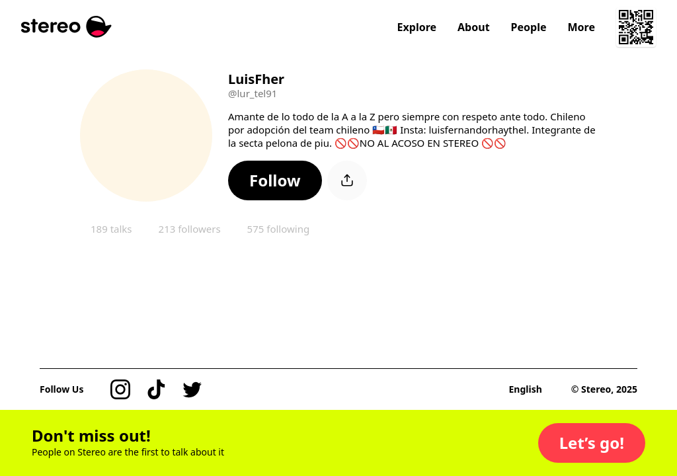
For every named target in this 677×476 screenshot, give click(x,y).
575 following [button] (278, 228)
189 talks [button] (111, 228)
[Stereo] (66, 27)
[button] (275, 180)
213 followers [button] (190, 228)
